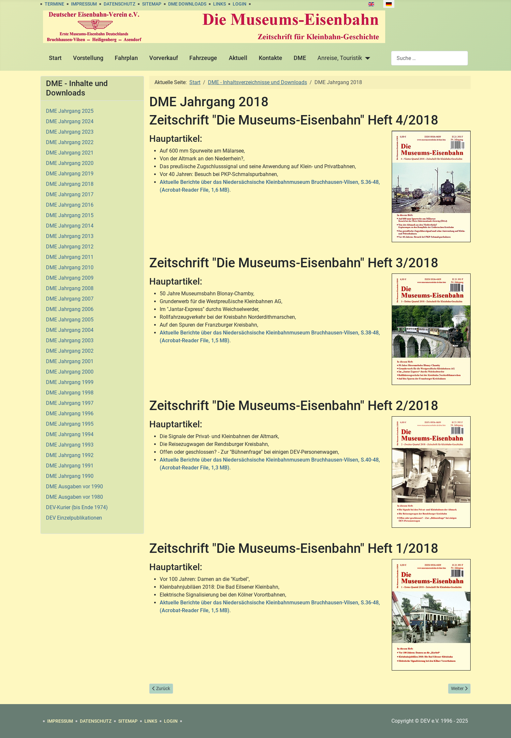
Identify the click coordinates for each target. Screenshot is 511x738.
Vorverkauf (163, 58)
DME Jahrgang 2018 (70, 184)
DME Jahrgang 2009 (70, 278)
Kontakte (270, 58)
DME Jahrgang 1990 (70, 476)
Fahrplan (126, 58)
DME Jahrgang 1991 (70, 466)
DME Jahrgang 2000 (70, 372)
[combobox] (429, 58)
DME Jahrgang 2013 (70, 236)
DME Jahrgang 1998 (70, 393)
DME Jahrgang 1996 (70, 413)
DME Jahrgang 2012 (70, 247)
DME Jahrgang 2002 (70, 351)
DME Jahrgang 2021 (70, 153)
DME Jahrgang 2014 (70, 226)
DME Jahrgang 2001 (70, 361)
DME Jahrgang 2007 (70, 299)
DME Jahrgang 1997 (70, 403)
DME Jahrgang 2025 (70, 111)
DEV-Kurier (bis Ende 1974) (77, 507)
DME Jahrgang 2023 (70, 132)
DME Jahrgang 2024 (70, 121)
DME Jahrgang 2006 (70, 309)
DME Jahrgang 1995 (70, 424)
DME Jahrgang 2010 (70, 267)
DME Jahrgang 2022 (70, 142)
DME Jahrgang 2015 (70, 215)
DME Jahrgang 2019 (70, 173)
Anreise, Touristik (339, 58)
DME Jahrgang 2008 (70, 288)
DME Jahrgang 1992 (70, 455)
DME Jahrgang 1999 (70, 382)
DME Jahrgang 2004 (70, 330)
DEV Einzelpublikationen (74, 518)
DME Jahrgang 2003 (70, 340)
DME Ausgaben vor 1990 (74, 486)
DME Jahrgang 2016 (70, 205)
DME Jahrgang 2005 (70, 320)
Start (55, 58)
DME (300, 58)
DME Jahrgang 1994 (70, 434)
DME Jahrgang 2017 (70, 194)
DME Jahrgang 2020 (70, 163)
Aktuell (238, 58)
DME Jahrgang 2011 (70, 257)
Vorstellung (88, 58)
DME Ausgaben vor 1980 (74, 497)
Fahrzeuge (203, 58)
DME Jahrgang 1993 (70, 445)
